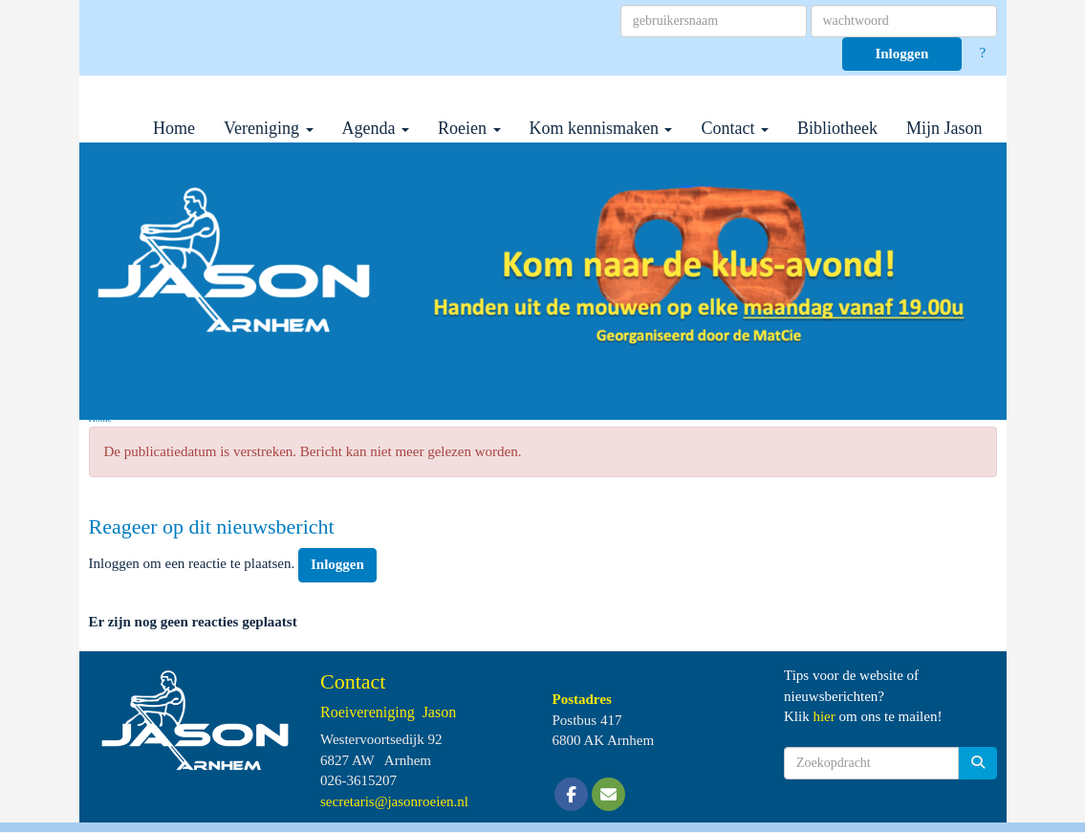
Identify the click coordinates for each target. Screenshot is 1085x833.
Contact (735, 128)
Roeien (469, 128)
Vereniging (268, 128)
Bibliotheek (837, 128)
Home (174, 128)
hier (824, 716)
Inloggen (901, 53)
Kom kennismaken (601, 128)
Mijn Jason (944, 128)
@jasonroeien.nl (394, 801)
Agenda (375, 128)
